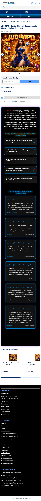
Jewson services (5, 431)
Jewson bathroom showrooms (9, 436)
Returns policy (5, 406)
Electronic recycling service (8, 439)
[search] (20, 7)
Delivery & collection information (10, 396)
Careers (3, 426)
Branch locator (5, 393)
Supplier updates (5, 411)
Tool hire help (4, 414)
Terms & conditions (6, 458)
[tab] (10, 377)
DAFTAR (10, 16)
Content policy (5, 447)
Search (3, 7)
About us (3, 423)
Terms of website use (7, 463)
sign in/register (13, 101)
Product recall (5, 401)
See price (5, 371)
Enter (29, 81)
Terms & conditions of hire (8, 460)
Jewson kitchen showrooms (8, 433)
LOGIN (30, 16)
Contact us (4, 428)
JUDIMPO (10, 110)
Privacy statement (6, 455)
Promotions (4, 404)
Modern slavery (5, 453)
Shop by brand (5, 409)
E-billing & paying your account (9, 398)
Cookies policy (5, 450)
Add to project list (22, 97)
